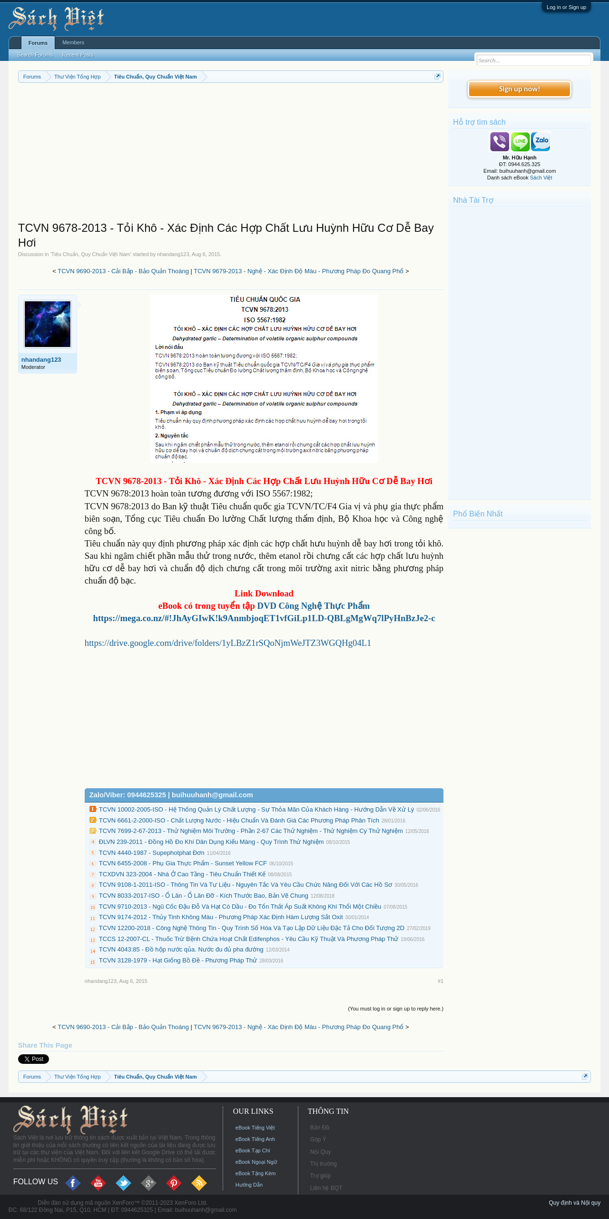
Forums (38, 43)
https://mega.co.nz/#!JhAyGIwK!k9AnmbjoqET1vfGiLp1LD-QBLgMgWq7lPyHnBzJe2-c (264, 618)
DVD (313, 606)
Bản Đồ (320, 1127)
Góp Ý (318, 1139)
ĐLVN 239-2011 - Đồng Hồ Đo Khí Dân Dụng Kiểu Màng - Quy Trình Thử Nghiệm (211, 841)
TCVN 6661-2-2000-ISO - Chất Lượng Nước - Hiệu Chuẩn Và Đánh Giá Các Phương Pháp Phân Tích (239, 820)
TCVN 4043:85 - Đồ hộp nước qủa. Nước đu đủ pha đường (181, 949)
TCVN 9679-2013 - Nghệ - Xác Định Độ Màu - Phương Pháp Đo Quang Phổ (298, 271)
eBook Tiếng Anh (255, 1139)
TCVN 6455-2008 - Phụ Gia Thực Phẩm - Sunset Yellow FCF (183, 863)
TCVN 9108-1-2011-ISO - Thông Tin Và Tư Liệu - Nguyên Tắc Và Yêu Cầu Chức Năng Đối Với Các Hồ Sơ (245, 884)
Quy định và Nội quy (574, 1202)
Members (73, 42)
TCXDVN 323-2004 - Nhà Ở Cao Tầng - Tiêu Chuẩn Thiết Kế (182, 874)
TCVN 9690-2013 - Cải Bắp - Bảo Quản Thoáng (123, 271)
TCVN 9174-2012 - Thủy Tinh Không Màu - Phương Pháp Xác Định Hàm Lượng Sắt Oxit (221, 917)
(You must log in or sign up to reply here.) (395, 1008)
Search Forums (35, 55)
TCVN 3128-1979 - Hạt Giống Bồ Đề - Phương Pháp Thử (178, 960)
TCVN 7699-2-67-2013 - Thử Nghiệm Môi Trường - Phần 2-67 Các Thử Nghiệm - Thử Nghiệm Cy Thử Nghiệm (251, 830)
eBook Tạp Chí (253, 1150)
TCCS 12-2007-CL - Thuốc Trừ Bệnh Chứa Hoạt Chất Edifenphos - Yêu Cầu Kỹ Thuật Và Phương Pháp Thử (248, 938)
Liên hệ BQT (326, 1188)
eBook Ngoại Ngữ (256, 1162)
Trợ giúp (320, 1175)
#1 (440, 981)
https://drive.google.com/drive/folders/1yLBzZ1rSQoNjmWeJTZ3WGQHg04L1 (228, 643)
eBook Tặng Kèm (256, 1173)
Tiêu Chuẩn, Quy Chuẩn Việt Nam (90, 254)
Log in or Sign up (566, 7)
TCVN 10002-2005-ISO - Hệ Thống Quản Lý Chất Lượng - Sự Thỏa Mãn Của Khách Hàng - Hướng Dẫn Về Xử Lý (256, 809)
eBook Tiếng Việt (255, 1127)
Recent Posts (77, 55)
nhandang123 (173, 254)
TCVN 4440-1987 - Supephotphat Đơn (152, 852)
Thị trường (323, 1163)
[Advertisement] (230, 154)
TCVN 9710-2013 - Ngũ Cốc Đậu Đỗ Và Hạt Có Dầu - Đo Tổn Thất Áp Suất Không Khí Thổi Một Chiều (240, 906)
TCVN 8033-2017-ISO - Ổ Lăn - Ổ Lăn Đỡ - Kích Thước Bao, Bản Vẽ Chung (203, 895)
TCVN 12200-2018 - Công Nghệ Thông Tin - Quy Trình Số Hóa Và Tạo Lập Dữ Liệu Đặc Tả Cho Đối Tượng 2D (251, 928)
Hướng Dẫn (249, 1185)
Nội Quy (320, 1152)
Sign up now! (519, 88)
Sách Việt (541, 177)
